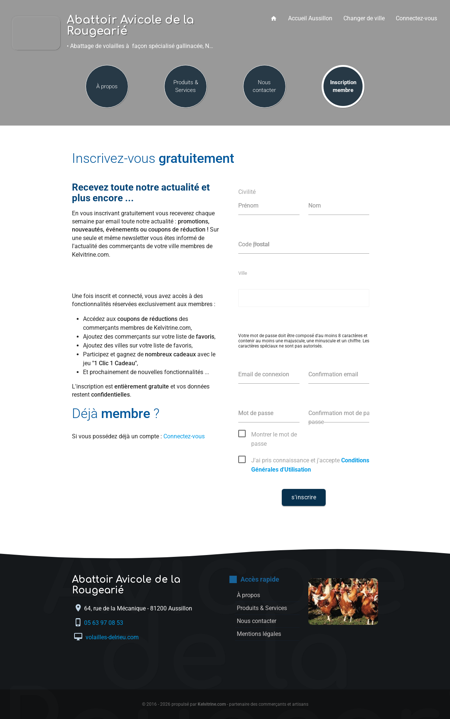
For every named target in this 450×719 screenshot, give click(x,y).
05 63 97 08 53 (104, 622)
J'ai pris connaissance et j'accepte (310, 461)
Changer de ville (364, 18)
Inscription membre (343, 86)
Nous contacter (264, 86)
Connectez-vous (416, 18)
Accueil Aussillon (310, 18)
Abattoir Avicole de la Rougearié (130, 26)
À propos (107, 86)
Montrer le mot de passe (274, 435)
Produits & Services (185, 86)
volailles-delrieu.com (111, 637)
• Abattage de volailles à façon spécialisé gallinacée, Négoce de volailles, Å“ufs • (143, 45)
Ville (242, 273)
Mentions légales (259, 633)
